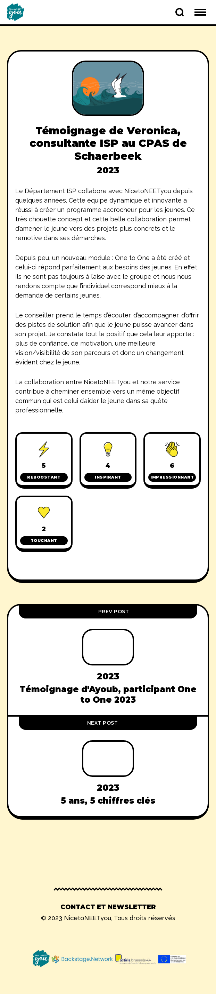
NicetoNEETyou (87, 918)
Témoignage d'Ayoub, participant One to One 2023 (108, 694)
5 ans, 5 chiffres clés (108, 801)
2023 (108, 170)
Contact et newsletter (108, 907)
